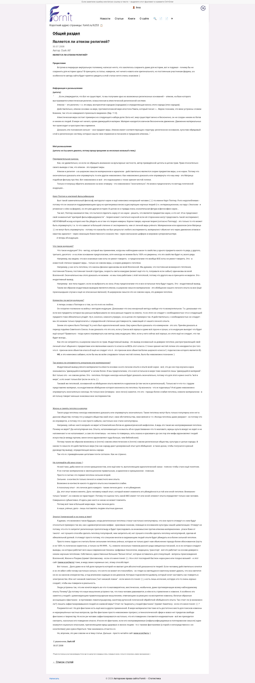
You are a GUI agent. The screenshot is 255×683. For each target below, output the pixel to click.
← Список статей (63, 662)
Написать (54, 678)
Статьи (119, 18)
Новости (105, 18)
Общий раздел (66, 33)
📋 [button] (101, 25)
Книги (131, 18)
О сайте (144, 18)
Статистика (154, 678)
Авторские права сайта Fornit (130, 678)
